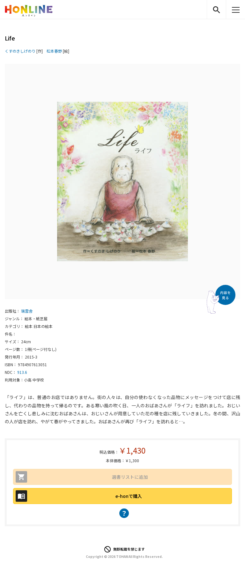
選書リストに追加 (130, 477)
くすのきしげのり (20, 51)
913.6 (22, 372)
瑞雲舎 (27, 311)
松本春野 (54, 51)
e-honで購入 (128, 496)
